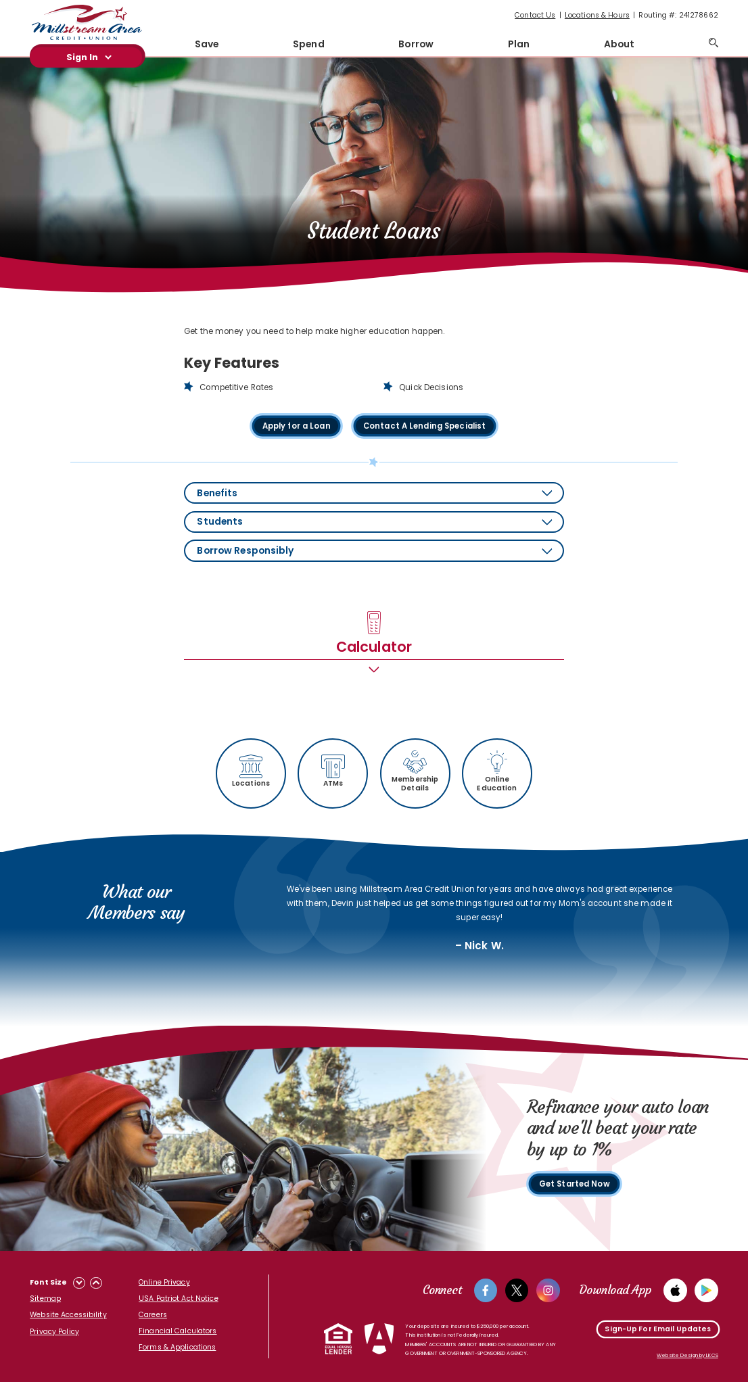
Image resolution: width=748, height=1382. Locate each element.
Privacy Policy (54, 1332)
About (619, 44)
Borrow (416, 44)
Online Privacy (164, 1282)
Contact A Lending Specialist (425, 427)
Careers (153, 1315)
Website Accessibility (68, 1315)
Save (206, 44)
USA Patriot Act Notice (178, 1298)
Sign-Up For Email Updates (658, 1329)
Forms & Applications (177, 1347)
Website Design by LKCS (687, 1355)
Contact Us (535, 15)
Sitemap (45, 1298)
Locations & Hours (597, 15)
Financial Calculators (177, 1331)
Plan (519, 44)
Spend (309, 44)
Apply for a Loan (295, 427)
